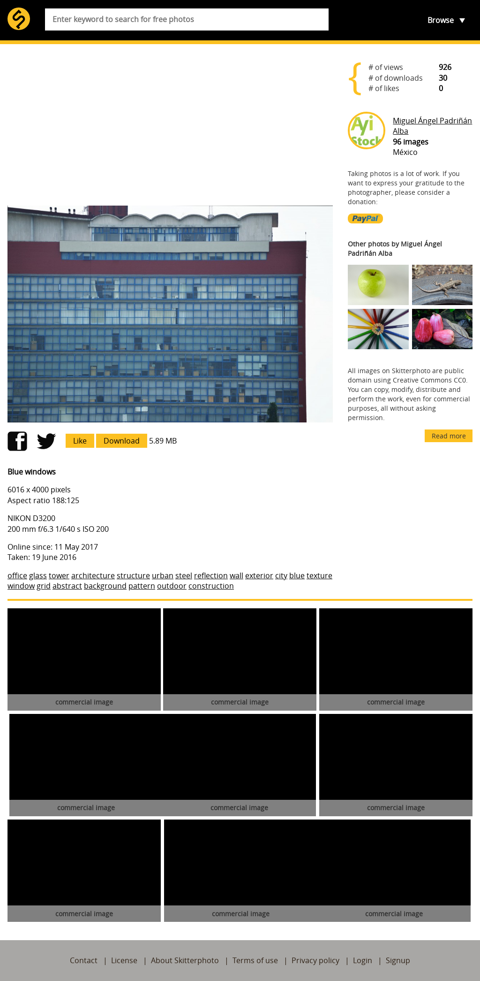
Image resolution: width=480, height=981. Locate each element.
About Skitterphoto (185, 960)
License (124, 960)
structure (133, 575)
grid (44, 586)
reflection (211, 575)
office (17, 575)
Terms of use (255, 960)
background (105, 586)
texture (319, 575)
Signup (398, 960)
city (281, 575)
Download (122, 441)
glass (38, 575)
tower (59, 575)
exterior (259, 575)
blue (297, 575)
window (21, 586)
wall (236, 575)
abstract (67, 586)
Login (362, 960)
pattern (141, 586)
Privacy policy (315, 960)
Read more (449, 435)
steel (183, 575)
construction (211, 586)
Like (80, 441)
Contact (84, 960)
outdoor (172, 586)
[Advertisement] (170, 125)
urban (162, 575)
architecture (93, 575)
